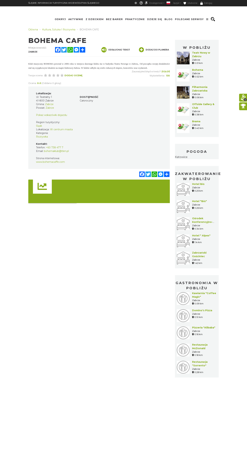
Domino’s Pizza (202, 310)
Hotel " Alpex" (201, 235)
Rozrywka (42, 136)
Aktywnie (75, 19)
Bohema (197, 69)
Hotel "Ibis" (199, 201)
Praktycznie (135, 19)
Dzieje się (154, 19)
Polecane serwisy (189, 19)
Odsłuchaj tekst (115, 50)
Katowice (181, 157)
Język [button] (176, 3)
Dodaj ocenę (73, 75)
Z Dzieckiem (95, 19)
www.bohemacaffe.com (50, 161)
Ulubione (190, 3)
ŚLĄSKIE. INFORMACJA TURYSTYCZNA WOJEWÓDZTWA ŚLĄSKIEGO (63, 3)
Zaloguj (206, 3)
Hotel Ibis (198, 184)
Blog (168, 19)
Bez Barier (114, 19)
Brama (196, 121)
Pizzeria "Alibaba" (203, 327)
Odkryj (60, 19)
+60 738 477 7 (54, 147)
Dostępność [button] (156, 3)
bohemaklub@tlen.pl (56, 151)
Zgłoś (165, 71)
